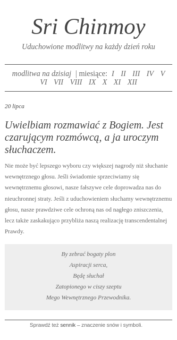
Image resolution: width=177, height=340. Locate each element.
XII (132, 82)
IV (150, 73)
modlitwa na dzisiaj (41, 73)
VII (58, 82)
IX (92, 82)
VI (43, 82)
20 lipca (15, 106)
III (136, 73)
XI (117, 82)
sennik (68, 325)
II (123, 73)
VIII (76, 82)
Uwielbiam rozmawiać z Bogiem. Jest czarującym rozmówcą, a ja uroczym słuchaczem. (84, 137)
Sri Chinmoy (88, 26)
